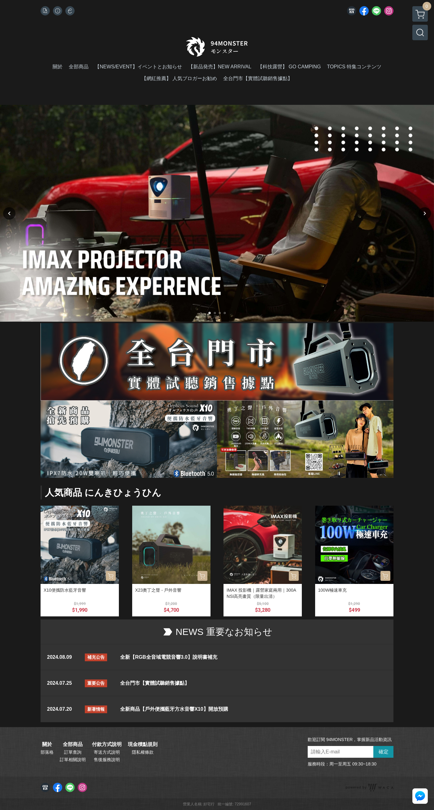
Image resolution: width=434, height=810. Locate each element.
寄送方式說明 (107, 752)
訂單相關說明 (73, 759)
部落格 (47, 752)
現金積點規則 (143, 744)
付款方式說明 (107, 744)
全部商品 (73, 744)
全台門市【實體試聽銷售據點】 (154, 683)
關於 (47, 744)
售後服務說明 (107, 759)
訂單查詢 (72, 752)
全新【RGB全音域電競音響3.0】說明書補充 (168, 657)
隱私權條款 (143, 752)
